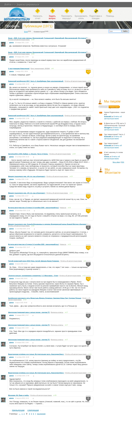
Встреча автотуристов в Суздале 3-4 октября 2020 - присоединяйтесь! (33, 207)
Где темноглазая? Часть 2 (114, 134)
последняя (41, 414)
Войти (8, 4)
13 (72, 176)
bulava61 (108, 117)
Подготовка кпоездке (95, 17)
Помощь (110, 16)
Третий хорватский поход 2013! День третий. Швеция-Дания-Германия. (33, 261)
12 (85, 275)
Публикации (103, 107)
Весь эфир (116, 162)
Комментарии (39, 32)
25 (55, 395)
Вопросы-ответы (57, 312)
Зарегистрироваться (28, 4)
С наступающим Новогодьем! (19, 68)
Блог (26, 32)
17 (67, 312)
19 (75, 154)
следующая (33, 410)
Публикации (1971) (37, 26)
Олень (107, 157)
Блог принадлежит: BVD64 (40, 68)
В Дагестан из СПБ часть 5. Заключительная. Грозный (115, 124)
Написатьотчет (37, 17)
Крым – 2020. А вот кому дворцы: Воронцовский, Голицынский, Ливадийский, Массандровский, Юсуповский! (48, 38)
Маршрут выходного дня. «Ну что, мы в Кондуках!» (26, 176)
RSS (122, 162)
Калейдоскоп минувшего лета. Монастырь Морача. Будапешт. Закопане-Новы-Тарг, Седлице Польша (44, 298)
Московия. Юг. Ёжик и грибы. (18, 395)
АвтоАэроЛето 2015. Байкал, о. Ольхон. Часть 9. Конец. (28, 154)
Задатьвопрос (52, 17)
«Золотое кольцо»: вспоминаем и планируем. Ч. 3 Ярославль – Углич (33, 275)
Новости (63, 207)
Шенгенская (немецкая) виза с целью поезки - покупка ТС (29, 312)
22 (70, 207)
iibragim (107, 128)
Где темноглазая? (111, 143)
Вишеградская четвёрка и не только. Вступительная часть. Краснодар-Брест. (36, 354)
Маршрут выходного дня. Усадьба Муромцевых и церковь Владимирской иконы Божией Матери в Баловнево (48, 224)
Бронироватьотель (81, 17)
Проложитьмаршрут (66, 17)
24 (33, 39)
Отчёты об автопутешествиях (19, 39)
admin (11, 43)
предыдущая (18, 410)
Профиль (12, 26)
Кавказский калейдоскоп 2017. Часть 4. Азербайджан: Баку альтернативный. (35, 81)
